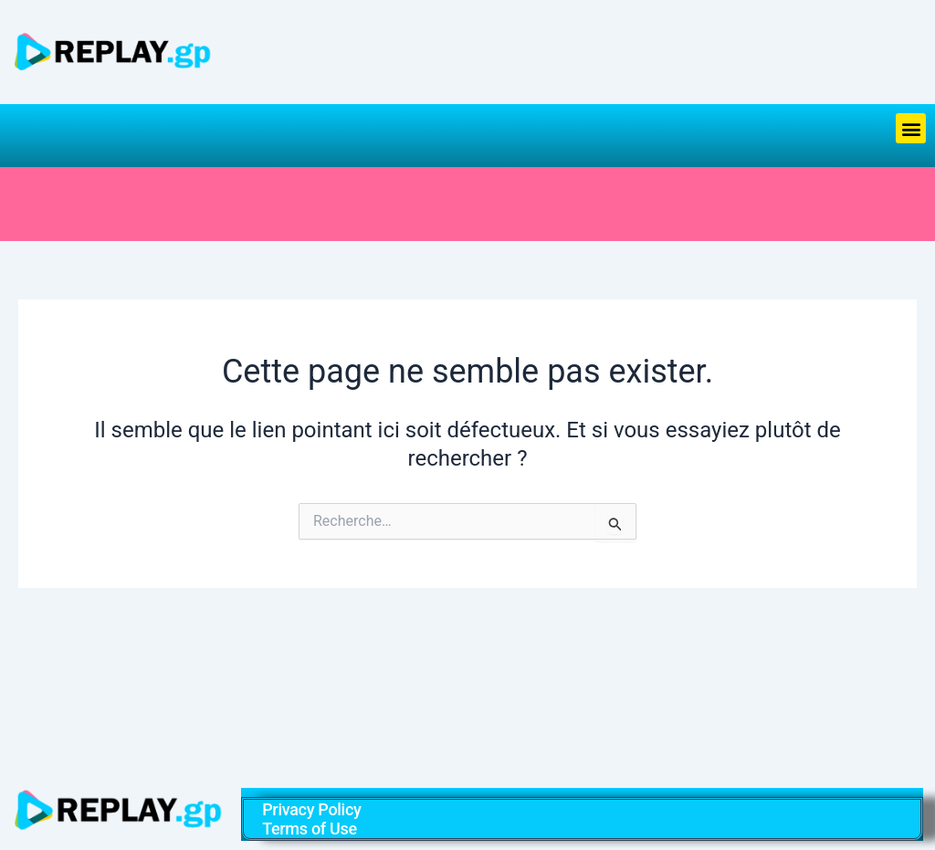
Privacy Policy (311, 809)
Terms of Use (309, 828)
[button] (911, 128)
